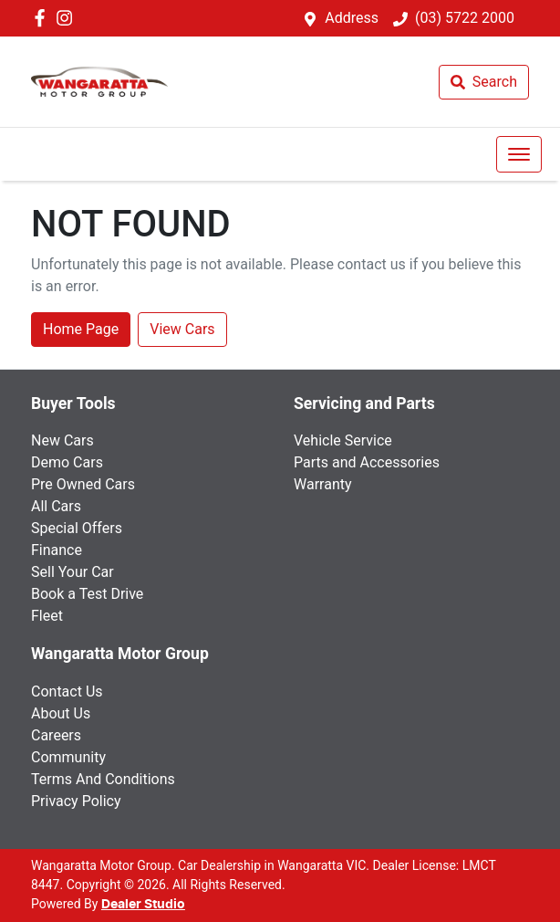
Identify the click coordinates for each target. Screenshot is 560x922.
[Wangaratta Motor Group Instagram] (68, 17)
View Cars (182, 329)
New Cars (62, 440)
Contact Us (67, 691)
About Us (60, 713)
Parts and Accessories (367, 462)
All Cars (56, 506)
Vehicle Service (343, 440)
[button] (519, 154)
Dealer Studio (143, 904)
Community (68, 757)
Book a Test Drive (87, 593)
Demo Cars (67, 462)
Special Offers (76, 528)
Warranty (323, 484)
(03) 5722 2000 (464, 17)
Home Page (81, 329)
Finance (56, 550)
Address (352, 17)
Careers (56, 735)
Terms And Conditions (103, 779)
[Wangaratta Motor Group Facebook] (43, 17)
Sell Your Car (72, 572)
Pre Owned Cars (83, 484)
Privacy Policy (76, 801)
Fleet (47, 615)
